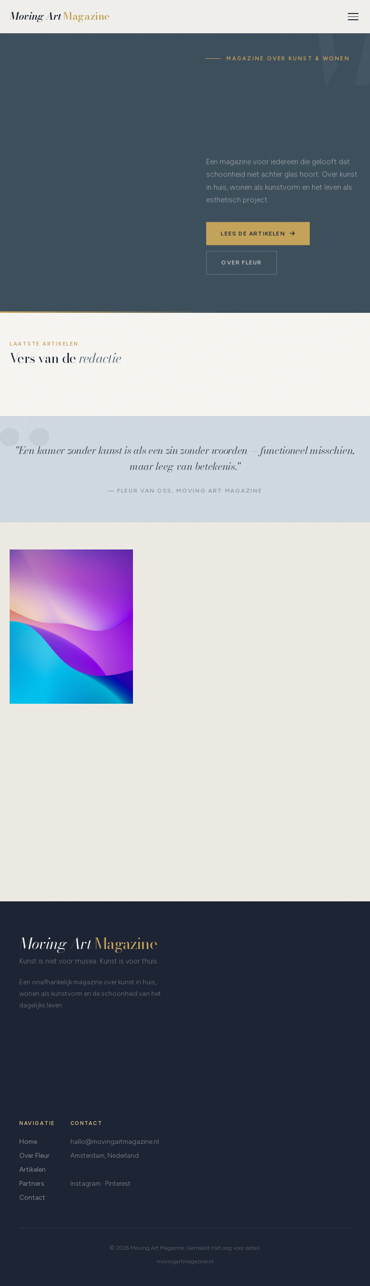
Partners (31, 1183)
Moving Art (60, 16)
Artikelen (32, 1169)
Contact (32, 1197)
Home (28, 1141)
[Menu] (353, 16)
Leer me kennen (57, 862)
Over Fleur (241, 262)
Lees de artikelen (258, 233)
